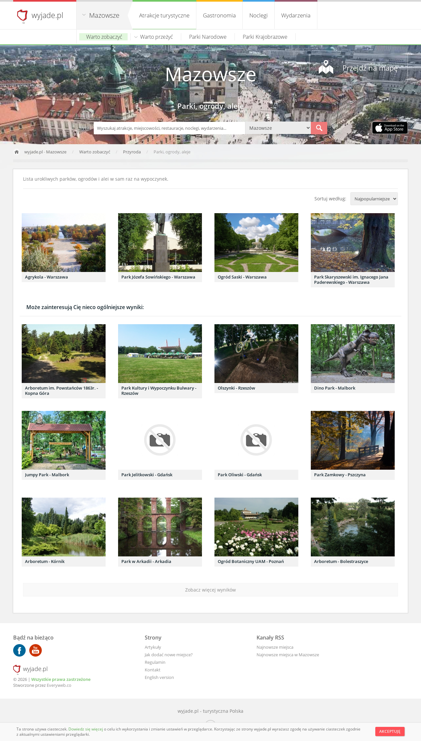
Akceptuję (390, 731)
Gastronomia (219, 15)
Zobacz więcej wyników (210, 590)
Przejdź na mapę (370, 68)
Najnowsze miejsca (275, 647)
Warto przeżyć (156, 36)
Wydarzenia (295, 15)
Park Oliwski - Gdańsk (240, 474)
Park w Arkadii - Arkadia (146, 561)
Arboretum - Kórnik (44, 561)
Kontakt (153, 670)
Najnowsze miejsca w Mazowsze (288, 655)
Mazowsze (104, 15)
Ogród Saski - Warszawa (242, 277)
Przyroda (132, 152)
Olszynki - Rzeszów (236, 388)
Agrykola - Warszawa (46, 277)
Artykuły (153, 647)
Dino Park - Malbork (334, 388)
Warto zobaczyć (104, 36)
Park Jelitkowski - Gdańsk (146, 474)
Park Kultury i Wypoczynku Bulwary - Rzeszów (158, 390)
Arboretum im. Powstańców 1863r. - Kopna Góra (61, 390)
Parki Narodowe (208, 36)
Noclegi (258, 15)
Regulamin (155, 662)
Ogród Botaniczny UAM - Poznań (251, 561)
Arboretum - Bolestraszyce (341, 561)
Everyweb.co (59, 685)
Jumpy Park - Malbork (47, 474)
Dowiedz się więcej (86, 729)
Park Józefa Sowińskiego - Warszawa (158, 277)
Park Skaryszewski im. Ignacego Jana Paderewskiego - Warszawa (351, 279)
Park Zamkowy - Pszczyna (340, 474)
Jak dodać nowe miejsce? (169, 655)
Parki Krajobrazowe (265, 36)
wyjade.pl (47, 15)
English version (159, 677)
